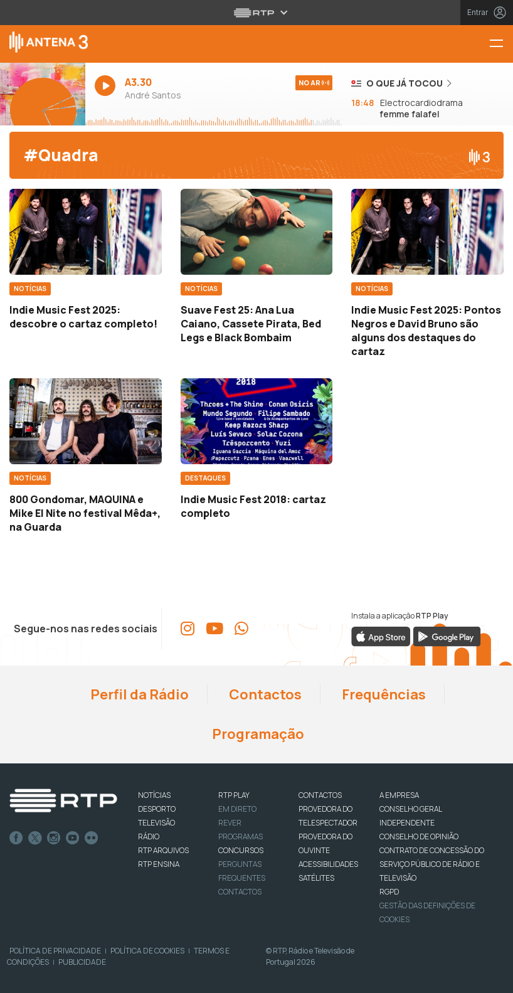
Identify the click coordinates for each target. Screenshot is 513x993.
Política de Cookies (147, 950)
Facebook (16, 838)
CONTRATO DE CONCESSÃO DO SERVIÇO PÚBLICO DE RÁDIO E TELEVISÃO (431, 864)
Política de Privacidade (55, 950)
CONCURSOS (240, 850)
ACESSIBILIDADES (328, 864)
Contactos (264, 694)
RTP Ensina (158, 864)
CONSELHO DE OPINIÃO (418, 836)
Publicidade (82, 962)
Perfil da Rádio (138, 694)
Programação (256, 734)
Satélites (316, 878)
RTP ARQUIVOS (163, 850)
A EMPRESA (399, 795)
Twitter (35, 838)
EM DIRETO (237, 809)
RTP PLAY (234, 795)
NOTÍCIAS (154, 795)
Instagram (54, 838)
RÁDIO (148, 836)
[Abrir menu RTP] (256, 12)
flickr (91, 838)
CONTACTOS (320, 795)
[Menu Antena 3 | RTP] (501, 44)
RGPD (389, 891)
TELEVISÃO (156, 822)
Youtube (73, 838)
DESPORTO (157, 809)
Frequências (382, 694)
